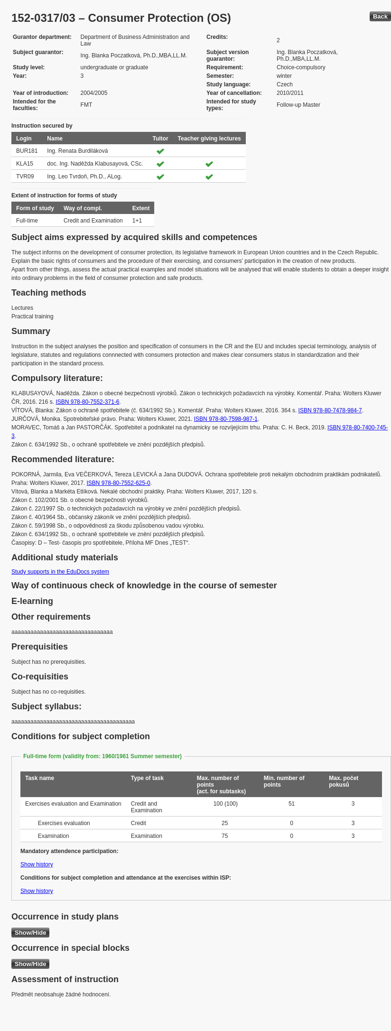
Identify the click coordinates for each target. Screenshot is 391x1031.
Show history (36, 864)
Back (380, 16)
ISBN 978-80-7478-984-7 (330, 410)
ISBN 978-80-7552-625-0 (118, 483)
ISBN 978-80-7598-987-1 (226, 419)
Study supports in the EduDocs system (60, 571)
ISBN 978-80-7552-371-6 (87, 402)
